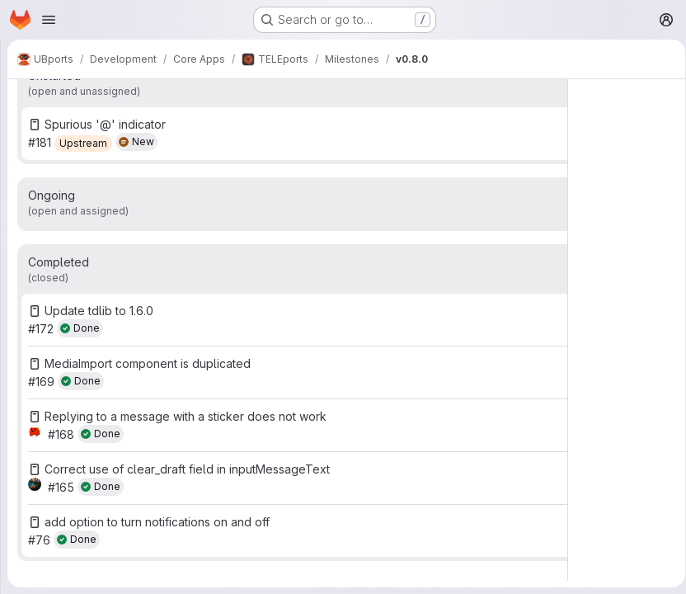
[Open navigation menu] (48, 20)
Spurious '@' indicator (105, 124)
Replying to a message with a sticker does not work (186, 416)
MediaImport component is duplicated (148, 363)
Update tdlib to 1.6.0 (99, 311)
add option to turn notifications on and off (157, 522)
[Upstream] (83, 143)
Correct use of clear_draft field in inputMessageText (187, 469)
